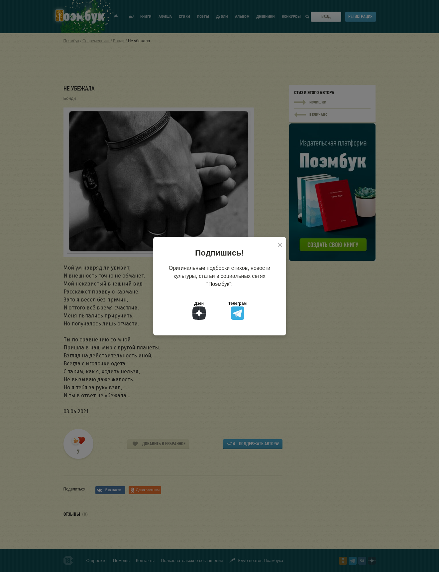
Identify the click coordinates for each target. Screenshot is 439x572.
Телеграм (237, 310)
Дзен (199, 310)
